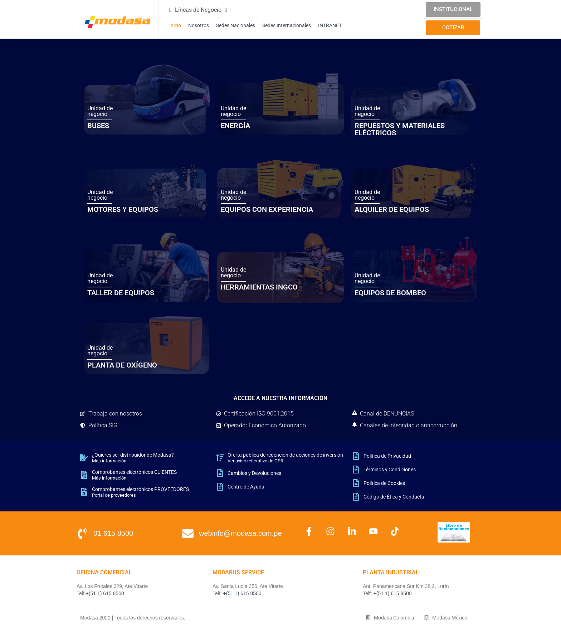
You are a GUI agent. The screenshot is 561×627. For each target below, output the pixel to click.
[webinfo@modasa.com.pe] (188, 533)
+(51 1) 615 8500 (105, 593)
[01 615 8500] (82, 533)
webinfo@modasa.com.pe (240, 533)
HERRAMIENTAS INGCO (259, 287)
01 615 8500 (113, 533)
